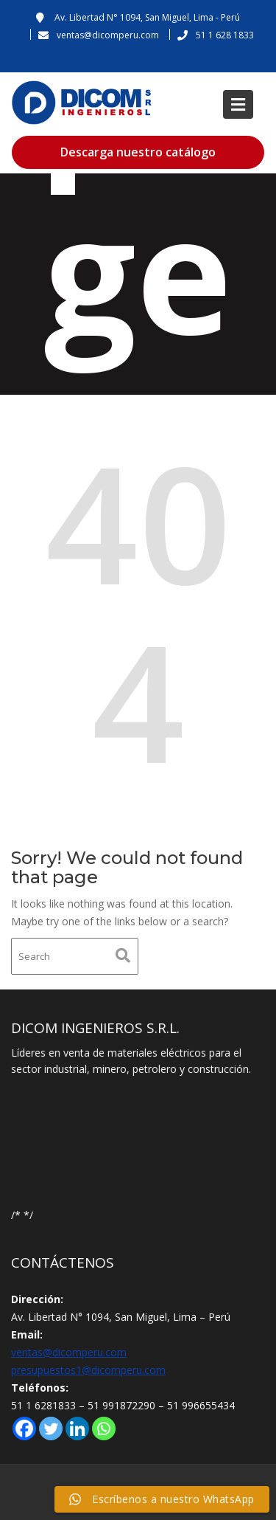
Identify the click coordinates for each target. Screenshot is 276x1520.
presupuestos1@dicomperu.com (89, 1370)
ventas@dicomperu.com (70, 1352)
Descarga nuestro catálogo (138, 152)
